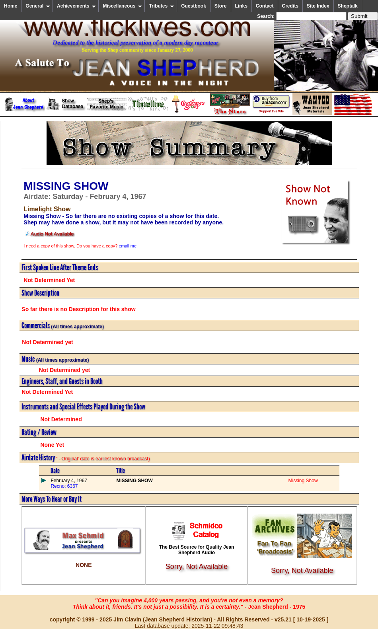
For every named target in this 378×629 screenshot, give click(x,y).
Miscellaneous (122, 6)
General (37, 6)
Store (220, 6)
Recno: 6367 (64, 486)
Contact (265, 6)
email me (127, 245)
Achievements (76, 6)
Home (10, 6)
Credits (290, 6)
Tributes (161, 6)
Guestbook (193, 6)
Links (241, 6)
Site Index (318, 6)
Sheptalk (348, 6)
